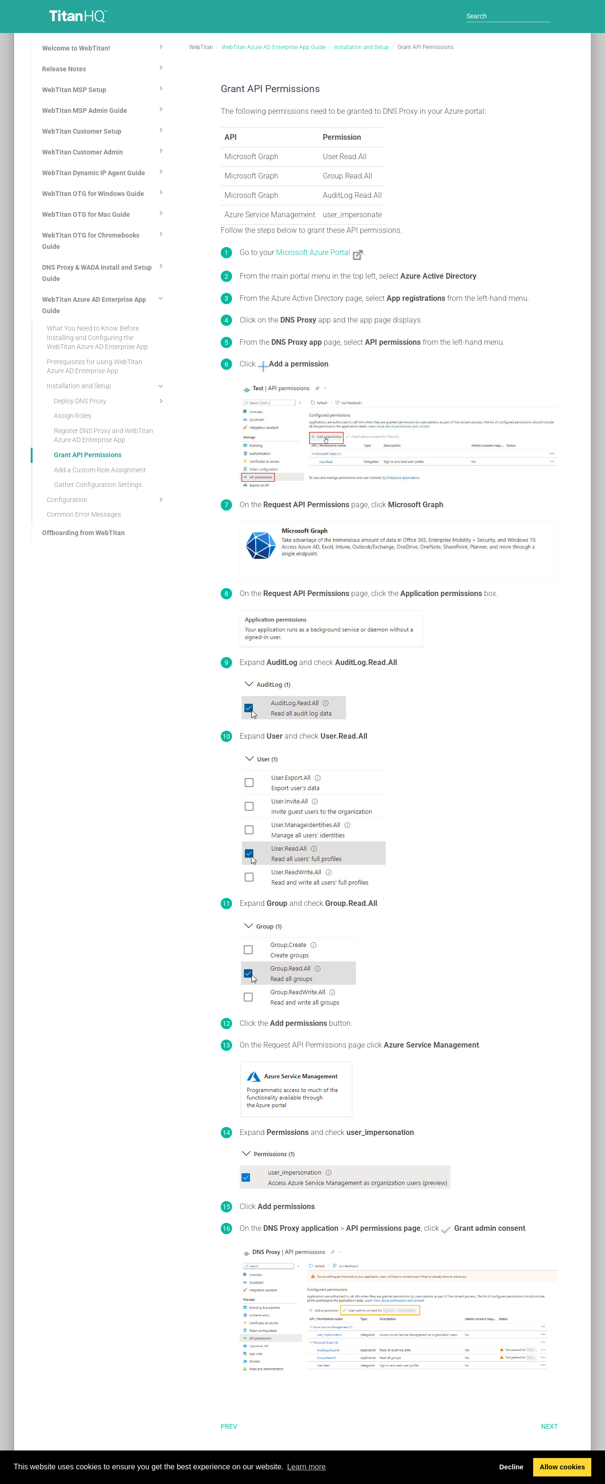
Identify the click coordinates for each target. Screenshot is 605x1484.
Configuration (106, 500)
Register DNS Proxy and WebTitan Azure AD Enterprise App (103, 435)
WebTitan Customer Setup (104, 130)
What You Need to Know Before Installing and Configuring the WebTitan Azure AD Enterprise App (97, 337)
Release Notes (104, 67)
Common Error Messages (84, 514)
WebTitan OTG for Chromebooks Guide (104, 239)
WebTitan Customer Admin (104, 150)
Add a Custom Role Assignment (100, 470)
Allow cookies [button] (562, 1467)
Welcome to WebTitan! (104, 47)
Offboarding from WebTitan (83, 533)
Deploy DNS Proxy (110, 401)
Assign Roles (72, 415)
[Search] (509, 16)
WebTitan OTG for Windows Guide (104, 192)
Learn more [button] (306, 1467)
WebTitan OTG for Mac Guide (104, 213)
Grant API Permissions (87, 455)
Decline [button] (511, 1467)
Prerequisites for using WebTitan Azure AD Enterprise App (94, 366)
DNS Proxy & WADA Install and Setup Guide (104, 271)
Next (549, 1426)
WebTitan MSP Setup (104, 88)
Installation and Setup (106, 386)
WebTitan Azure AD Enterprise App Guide (104, 304)
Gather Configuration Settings (98, 484)
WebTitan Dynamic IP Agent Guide (104, 171)
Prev (229, 1426)
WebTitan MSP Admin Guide (104, 109)
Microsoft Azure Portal (313, 252)
